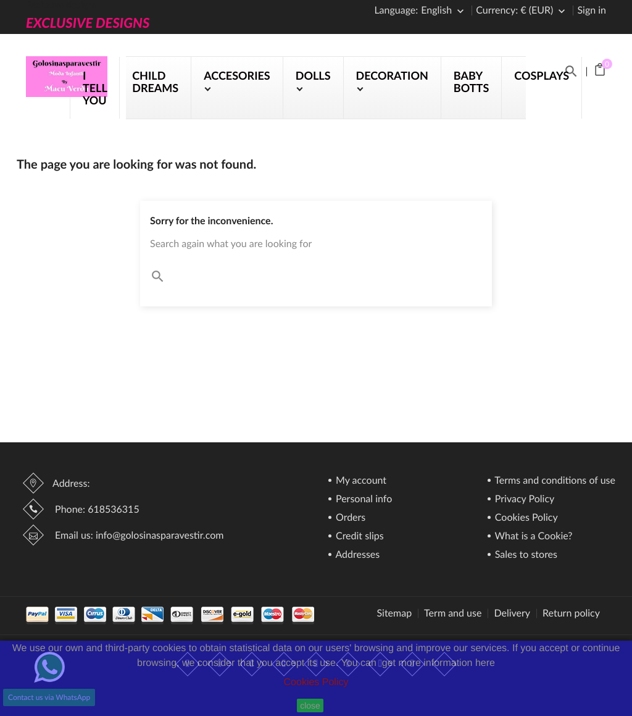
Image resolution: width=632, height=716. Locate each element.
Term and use (452, 613)
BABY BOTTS (471, 82)
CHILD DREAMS (155, 82)
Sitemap (394, 613)
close (310, 705)
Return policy (571, 613)
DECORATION (392, 75)
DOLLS (313, 75)
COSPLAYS (541, 75)
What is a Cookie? (533, 536)
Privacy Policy (524, 499)
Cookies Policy (316, 682)
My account (359, 481)
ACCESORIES (237, 75)
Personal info (362, 499)
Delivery (512, 613)
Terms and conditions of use (554, 481)
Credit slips (358, 536)
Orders (349, 518)
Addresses (356, 555)
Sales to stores (525, 555)
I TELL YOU (95, 88)
